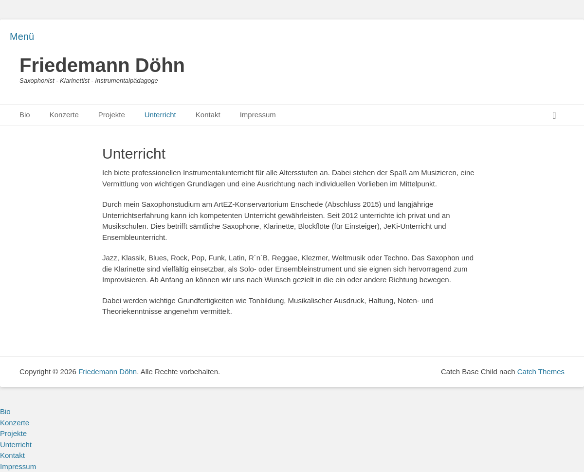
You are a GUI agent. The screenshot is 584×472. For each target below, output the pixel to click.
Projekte (111, 114)
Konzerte (64, 114)
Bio (24, 114)
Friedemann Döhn (102, 65)
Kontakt (208, 114)
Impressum (258, 114)
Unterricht (160, 114)
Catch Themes (541, 371)
